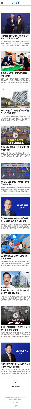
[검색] (29, 2)
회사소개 (15, 402)
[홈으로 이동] (15, 3)
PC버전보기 (16, 406)
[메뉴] (2, 2)
